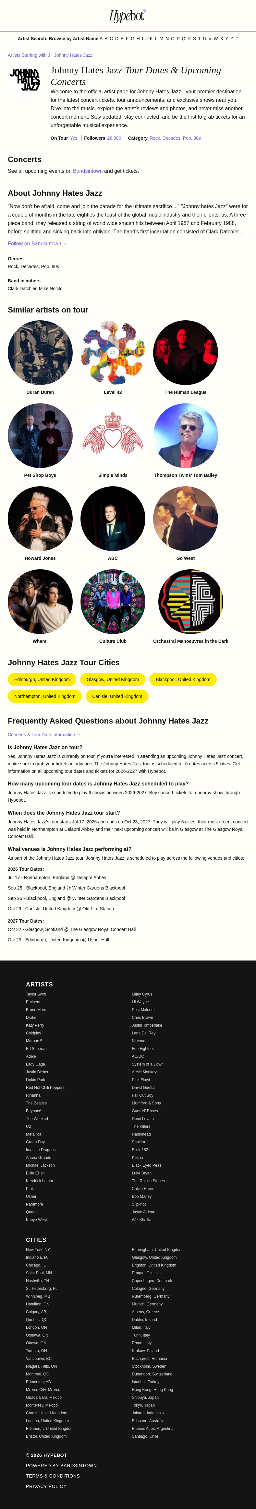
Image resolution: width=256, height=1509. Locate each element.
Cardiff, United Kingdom (46, 1413)
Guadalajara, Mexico (44, 1397)
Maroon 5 (34, 1041)
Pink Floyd (141, 1080)
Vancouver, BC (39, 1358)
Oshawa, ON (37, 1335)
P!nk (30, 1188)
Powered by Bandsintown (61, 1465)
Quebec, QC (37, 1319)
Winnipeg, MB (38, 1296)
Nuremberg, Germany (151, 1296)
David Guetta (143, 1087)
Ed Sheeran (36, 1048)
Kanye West (36, 1220)
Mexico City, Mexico (43, 1389)
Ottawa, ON (36, 1343)
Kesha (137, 1157)
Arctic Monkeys (145, 1072)
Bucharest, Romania (149, 1358)
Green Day (35, 1142)
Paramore (34, 1204)
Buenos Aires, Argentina (153, 1428)
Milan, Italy (141, 1327)
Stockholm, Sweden (149, 1366)
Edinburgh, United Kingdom (42, 679)
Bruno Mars (36, 1010)
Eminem (33, 1002)
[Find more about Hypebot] (128, 15)
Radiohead (141, 1134)
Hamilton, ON (37, 1304)
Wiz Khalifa (142, 1220)
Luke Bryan (142, 1173)
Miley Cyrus (142, 994)
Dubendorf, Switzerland (152, 1374)
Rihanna (33, 1095)
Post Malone (143, 1010)
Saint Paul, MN (39, 1273)
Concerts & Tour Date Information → (44, 734)
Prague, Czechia (146, 1273)
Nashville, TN (37, 1281)
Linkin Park (35, 1080)
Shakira (138, 1142)
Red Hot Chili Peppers (45, 1087)
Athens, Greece (145, 1312)
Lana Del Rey (144, 1033)
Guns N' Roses (145, 1111)
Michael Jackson (40, 1165)
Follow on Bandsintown (37, 243)
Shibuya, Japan (145, 1397)
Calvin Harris (143, 1188)
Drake (31, 1017)
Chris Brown (142, 1017)
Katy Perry (35, 1025)
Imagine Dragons (40, 1150)
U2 (28, 1126)
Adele (31, 1056)
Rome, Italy (142, 1343)
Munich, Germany (147, 1304)
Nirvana (138, 1041)
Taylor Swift (36, 994)
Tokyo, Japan (143, 1405)
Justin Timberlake (147, 1025)
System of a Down (148, 1064)
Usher (31, 1196)
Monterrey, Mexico (42, 1405)
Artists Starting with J (30, 55)
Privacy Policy (46, 1486)
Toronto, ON (36, 1351)
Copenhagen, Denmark (152, 1281)
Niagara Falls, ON (41, 1366)
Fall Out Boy (142, 1095)
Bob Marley (142, 1196)
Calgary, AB (36, 1312)
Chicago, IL (36, 1265)
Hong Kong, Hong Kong (152, 1389)
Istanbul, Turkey (146, 1382)
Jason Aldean (143, 1212)
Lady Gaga (35, 1064)
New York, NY (38, 1249)
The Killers (141, 1126)
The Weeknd (37, 1118)
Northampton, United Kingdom (44, 696)
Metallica (33, 1134)
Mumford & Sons (146, 1103)
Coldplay (33, 1033)
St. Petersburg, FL (41, 1288)
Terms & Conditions (53, 1476)
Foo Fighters (143, 1048)
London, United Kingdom (47, 1421)
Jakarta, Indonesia (148, 1413)
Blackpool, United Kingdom (183, 679)
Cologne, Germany (148, 1288)
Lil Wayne (140, 1002)
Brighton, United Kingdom (154, 1265)
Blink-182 (140, 1150)
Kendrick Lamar (39, 1181)
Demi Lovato (143, 1118)
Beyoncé (33, 1111)
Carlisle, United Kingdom (117, 696)
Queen (32, 1212)
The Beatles (36, 1103)
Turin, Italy (141, 1335)
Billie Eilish (35, 1173)
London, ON (36, 1327)
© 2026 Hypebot (46, 1455)
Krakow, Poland (145, 1351)
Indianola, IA (37, 1257)
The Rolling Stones (148, 1181)
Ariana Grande (38, 1157)
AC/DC (138, 1056)
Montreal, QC (37, 1374)
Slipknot (139, 1204)
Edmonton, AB (38, 1382)
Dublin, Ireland (144, 1319)
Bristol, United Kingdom (46, 1436)
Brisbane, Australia (148, 1421)
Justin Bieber (37, 1072)
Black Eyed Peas (147, 1165)
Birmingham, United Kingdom (157, 1249)
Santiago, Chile (145, 1436)
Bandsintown (88, 171)
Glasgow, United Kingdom (113, 679)
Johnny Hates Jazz (73, 55)
